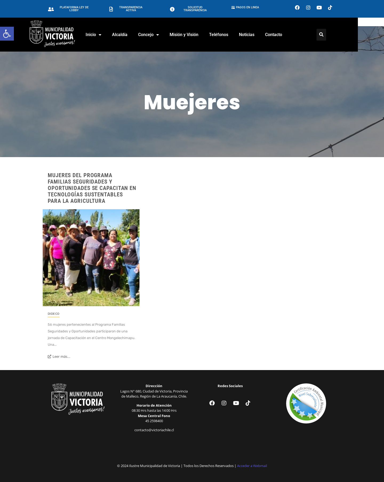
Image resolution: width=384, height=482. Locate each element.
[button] (7, 34)
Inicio (106, 35)
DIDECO (53, 314)
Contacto (286, 34)
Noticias (259, 34)
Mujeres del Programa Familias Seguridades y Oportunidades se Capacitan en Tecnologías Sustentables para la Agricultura (92, 188)
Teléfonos (231, 34)
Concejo (161, 35)
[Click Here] (334, 35)
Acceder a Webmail (252, 465)
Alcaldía (133, 34)
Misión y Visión (197, 34)
